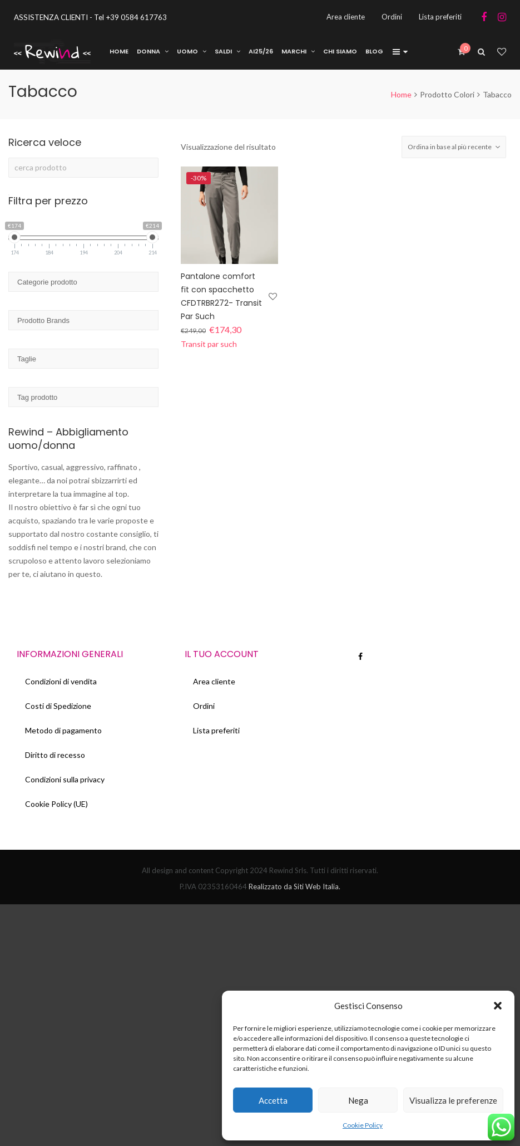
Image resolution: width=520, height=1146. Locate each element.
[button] (497, 1005)
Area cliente (214, 681)
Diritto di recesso (55, 755)
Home (401, 94)
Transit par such (209, 344)
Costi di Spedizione (58, 706)
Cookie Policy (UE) (56, 804)
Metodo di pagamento (63, 730)
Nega (358, 1100)
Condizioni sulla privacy (65, 779)
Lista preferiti (216, 730)
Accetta (273, 1100)
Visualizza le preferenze (453, 1100)
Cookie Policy (363, 1125)
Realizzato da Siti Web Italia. (293, 886)
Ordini (204, 706)
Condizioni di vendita (61, 681)
